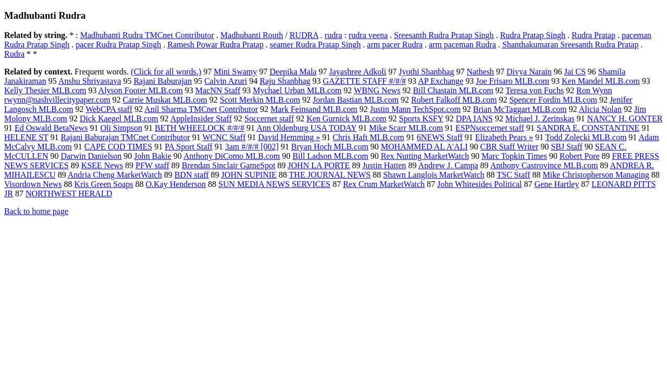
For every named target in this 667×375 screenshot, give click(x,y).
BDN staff (192, 174)
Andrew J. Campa (448, 165)
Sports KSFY (421, 118)
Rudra (14, 53)
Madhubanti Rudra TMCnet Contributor (147, 35)
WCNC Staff (223, 137)
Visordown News (33, 184)
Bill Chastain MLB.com (453, 90)
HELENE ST (26, 137)
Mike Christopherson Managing (595, 174)
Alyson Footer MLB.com (140, 90)
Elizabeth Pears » (504, 137)
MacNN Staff (217, 90)
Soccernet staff (269, 118)
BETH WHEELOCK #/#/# (199, 127)
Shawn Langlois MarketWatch (433, 174)
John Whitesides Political (479, 184)
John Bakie (152, 156)
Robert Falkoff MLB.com (454, 99)
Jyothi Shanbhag (426, 71)
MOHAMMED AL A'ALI (424, 146)
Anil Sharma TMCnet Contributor (201, 109)
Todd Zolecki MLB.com (586, 137)
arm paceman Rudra (462, 44)
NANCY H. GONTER (625, 118)
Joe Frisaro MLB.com (512, 81)
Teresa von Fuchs (534, 90)
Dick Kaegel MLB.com (119, 118)
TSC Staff (513, 174)
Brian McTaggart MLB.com (520, 109)
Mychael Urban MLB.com (297, 90)
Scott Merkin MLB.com (260, 99)
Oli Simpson (121, 127)
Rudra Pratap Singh (532, 35)
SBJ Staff (567, 146)
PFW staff (152, 165)
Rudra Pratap (593, 35)
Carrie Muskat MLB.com (165, 99)
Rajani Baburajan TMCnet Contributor (125, 137)
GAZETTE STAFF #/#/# (364, 81)
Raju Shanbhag (285, 81)
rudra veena (368, 35)
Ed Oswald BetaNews (51, 127)
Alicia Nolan (600, 109)
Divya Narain (529, 71)
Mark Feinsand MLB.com (313, 109)
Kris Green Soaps (104, 184)
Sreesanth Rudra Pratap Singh (444, 35)
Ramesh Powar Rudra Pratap (215, 44)
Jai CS (575, 71)
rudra (333, 35)
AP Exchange (440, 81)
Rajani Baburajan (162, 81)
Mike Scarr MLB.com (406, 127)
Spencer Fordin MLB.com (553, 99)
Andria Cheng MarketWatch (115, 174)
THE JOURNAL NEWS (330, 174)
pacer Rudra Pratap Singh (118, 44)
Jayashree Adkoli (357, 71)
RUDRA (304, 35)
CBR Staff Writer (509, 146)
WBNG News (377, 90)
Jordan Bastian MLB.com (356, 99)
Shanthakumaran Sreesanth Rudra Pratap (570, 44)
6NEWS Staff (440, 137)
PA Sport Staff (189, 146)
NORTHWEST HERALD (69, 193)
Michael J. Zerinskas (540, 118)
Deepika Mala (292, 71)
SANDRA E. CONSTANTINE (588, 127)
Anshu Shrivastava (89, 81)
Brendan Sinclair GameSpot (229, 165)
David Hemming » (289, 137)
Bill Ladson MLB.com (330, 156)
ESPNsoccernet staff (489, 127)
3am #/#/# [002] (252, 146)
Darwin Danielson (90, 156)
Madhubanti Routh (251, 35)
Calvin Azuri (225, 81)
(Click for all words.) (166, 71)
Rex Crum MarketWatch (384, 184)
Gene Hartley (556, 184)
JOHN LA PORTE (319, 165)
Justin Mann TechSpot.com (415, 109)
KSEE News (102, 165)
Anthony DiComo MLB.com (231, 156)
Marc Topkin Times (514, 156)
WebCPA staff (108, 109)
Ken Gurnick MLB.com (346, 118)
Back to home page (36, 211)
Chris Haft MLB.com (368, 137)
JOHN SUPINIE (249, 174)
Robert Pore (580, 156)
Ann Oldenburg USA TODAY (306, 127)
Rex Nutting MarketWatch (425, 156)
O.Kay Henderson (175, 184)
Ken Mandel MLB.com (601, 81)
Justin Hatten (384, 165)
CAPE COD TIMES (118, 146)
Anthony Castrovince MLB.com (544, 165)
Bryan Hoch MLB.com (329, 146)
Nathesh (479, 71)
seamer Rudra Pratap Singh (315, 44)
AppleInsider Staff (201, 118)
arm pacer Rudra (395, 44)
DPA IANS (474, 118)
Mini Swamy (235, 71)
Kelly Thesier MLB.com (45, 90)
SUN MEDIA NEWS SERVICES (274, 184)
